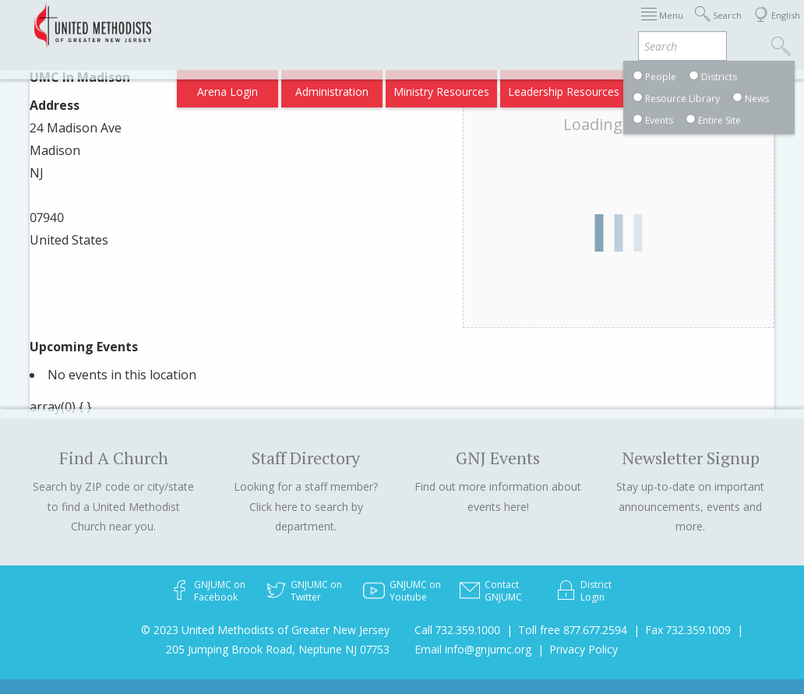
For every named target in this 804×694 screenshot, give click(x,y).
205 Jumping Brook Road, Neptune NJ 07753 (278, 649)
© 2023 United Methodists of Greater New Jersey (265, 629)
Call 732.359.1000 (457, 629)
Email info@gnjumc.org (472, 649)
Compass (670, 86)
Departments (660, 25)
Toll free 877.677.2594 (572, 629)
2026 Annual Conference (254, 25)
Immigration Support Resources (410, 25)
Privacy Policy (583, 649)
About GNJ (531, 25)
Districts (592, 25)
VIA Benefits (602, 86)
